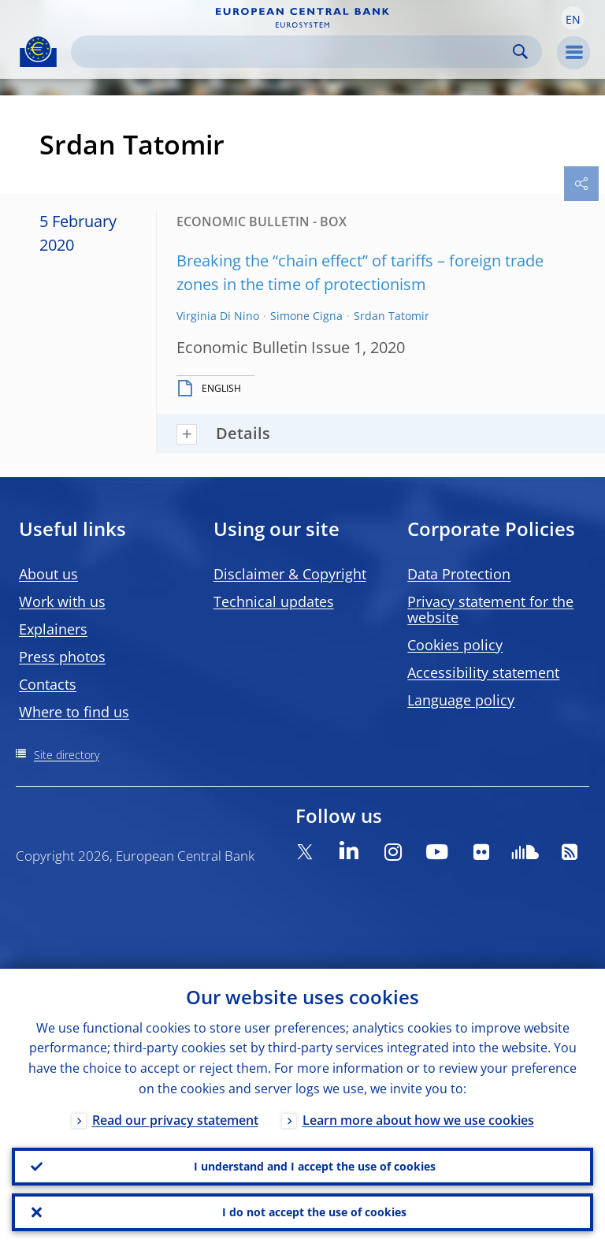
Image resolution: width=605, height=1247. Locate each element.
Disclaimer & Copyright (289, 573)
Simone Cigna (306, 315)
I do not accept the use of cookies (314, 1211)
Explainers (53, 629)
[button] (573, 18)
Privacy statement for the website (490, 609)
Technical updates (273, 601)
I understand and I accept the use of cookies (315, 1166)
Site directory (66, 754)
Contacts (47, 684)
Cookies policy (455, 644)
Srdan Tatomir (391, 315)
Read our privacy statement (175, 1120)
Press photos (62, 656)
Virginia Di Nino (217, 315)
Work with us (62, 601)
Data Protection (458, 573)
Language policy (460, 700)
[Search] (293, 51)
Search (520, 51)
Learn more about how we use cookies (418, 1120)
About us (48, 573)
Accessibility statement (483, 672)
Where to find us (74, 711)
